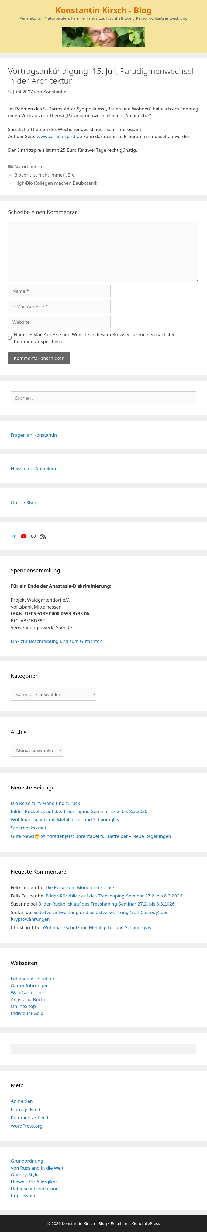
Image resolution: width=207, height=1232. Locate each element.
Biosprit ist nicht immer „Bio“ (45, 175)
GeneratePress (146, 1223)
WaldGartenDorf (28, 992)
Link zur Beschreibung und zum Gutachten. (57, 641)
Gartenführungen (30, 986)
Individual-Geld (27, 1013)
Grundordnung (27, 1161)
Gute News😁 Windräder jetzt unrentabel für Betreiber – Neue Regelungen (91, 836)
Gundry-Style (25, 1175)
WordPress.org (27, 1126)
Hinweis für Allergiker (34, 1182)
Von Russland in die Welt (37, 1168)
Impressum (23, 1195)
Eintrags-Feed (25, 1109)
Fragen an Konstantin (34, 435)
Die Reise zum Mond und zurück (45, 803)
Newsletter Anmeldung (35, 468)
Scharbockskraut (29, 828)
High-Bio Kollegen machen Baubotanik (55, 183)
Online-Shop (24, 502)
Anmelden (22, 1101)
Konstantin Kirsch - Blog (103, 10)
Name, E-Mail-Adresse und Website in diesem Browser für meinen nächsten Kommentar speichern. (95, 338)
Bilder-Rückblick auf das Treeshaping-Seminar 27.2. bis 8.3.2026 (79, 811)
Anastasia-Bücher (29, 999)
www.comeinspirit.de (59, 136)
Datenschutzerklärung (35, 1188)
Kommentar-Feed (29, 1117)
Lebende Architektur (33, 979)
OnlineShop (23, 1006)
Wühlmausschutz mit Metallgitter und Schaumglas (65, 819)
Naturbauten (28, 166)
